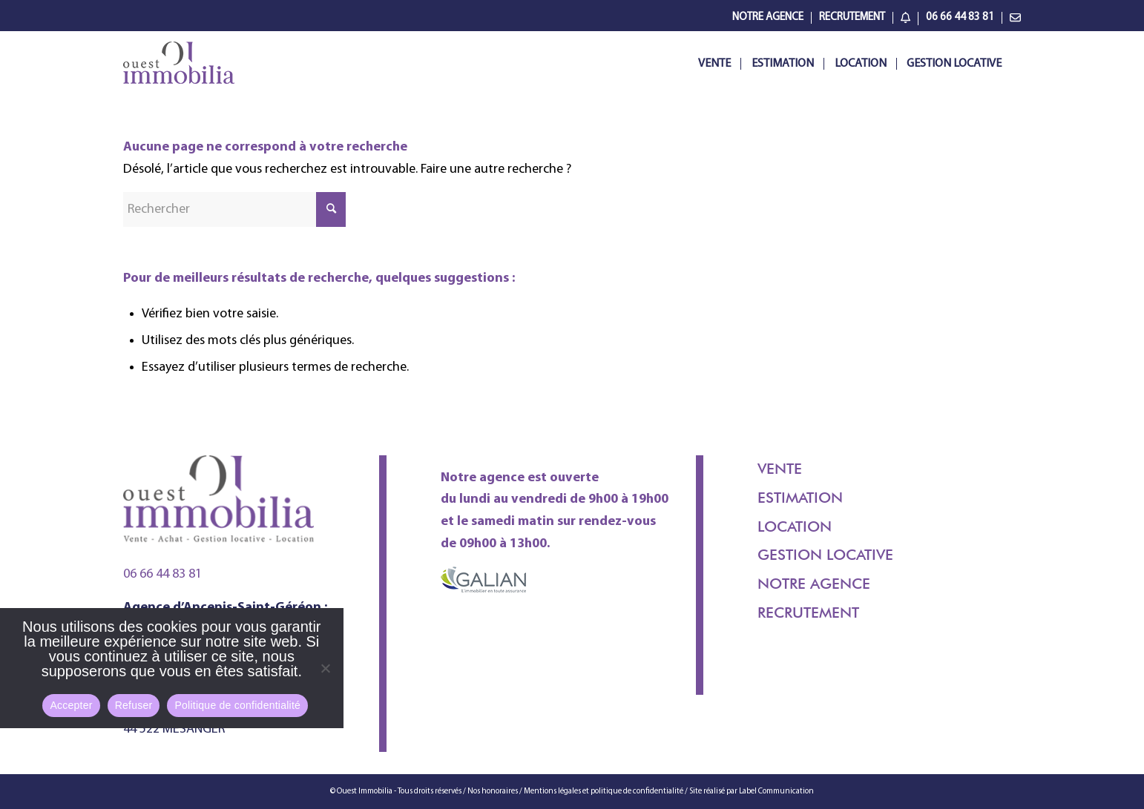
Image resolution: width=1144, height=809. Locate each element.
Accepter (71, 705)
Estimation (800, 497)
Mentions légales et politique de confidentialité (603, 791)
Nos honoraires (493, 791)
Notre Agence (767, 17)
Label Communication (776, 791)
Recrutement (852, 17)
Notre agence (813, 583)
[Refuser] (325, 668)
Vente (779, 469)
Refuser (134, 705)
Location (794, 526)
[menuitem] (768, 18)
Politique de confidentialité (237, 705)
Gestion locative (825, 555)
